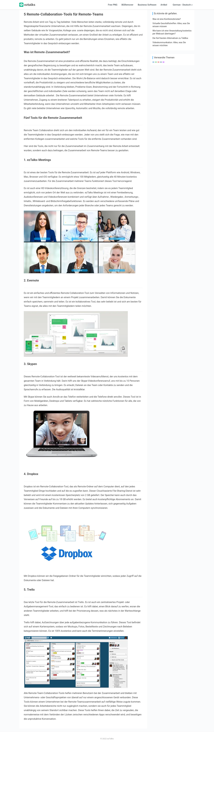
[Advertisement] (107, 25)
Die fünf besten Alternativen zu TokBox (170, 180)
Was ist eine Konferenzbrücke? (166, 161)
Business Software (147, 54)
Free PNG (112, 54)
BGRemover (127, 54)
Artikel (163, 54)
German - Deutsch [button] (182, 54)
